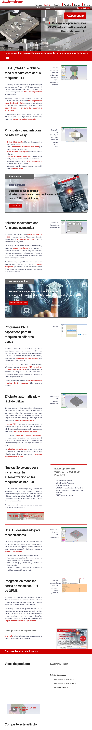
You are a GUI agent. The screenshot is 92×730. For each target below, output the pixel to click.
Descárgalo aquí (15, 206)
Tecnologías (39, 5)
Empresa (77, 5)
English (39, 8)
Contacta (87, 5)
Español (48, 8)
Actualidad (67, 5)
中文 (63, 8)
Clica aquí (8, 636)
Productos (47, 5)
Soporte (57, 5)
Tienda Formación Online (18, 303)
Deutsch (56, 8)
